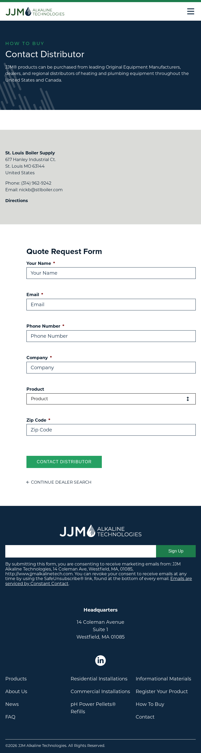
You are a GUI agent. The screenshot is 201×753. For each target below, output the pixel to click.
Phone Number (45, 326)
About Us (16, 691)
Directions (16, 200)
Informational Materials (163, 679)
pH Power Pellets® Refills (93, 708)
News (12, 704)
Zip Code (38, 420)
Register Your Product (162, 691)
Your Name (40, 263)
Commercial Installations (100, 691)
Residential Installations (99, 679)
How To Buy (150, 704)
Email (34, 294)
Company (39, 357)
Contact (145, 717)
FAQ (10, 717)
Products (16, 679)
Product (35, 389)
